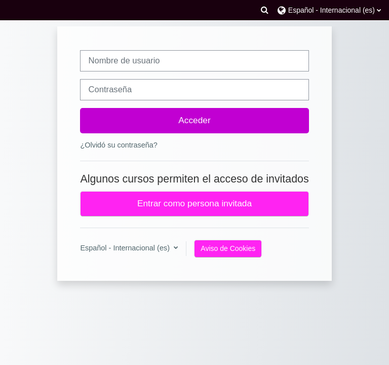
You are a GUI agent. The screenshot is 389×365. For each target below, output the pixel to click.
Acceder (194, 120)
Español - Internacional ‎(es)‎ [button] (126, 248)
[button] (264, 10)
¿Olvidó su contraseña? (118, 145)
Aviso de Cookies (228, 248)
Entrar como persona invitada (194, 203)
